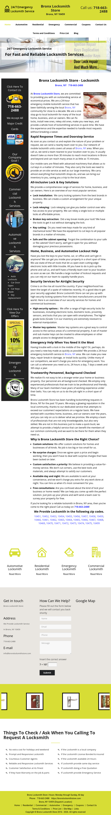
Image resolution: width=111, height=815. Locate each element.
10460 (37, 519)
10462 (53, 519)
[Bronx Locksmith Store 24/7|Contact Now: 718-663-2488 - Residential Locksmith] (42, 567)
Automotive (22, 24)
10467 (92, 519)
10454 (61, 516)
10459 (100, 516)
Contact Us (100, 24)
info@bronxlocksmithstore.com (17, 653)
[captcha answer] (52, 664)
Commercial (71, 24)
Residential (38, 24)
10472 (65, 523)
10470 (49, 523)
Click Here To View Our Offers (15, 312)
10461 (45, 519)
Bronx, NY (60, 85)
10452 (45, 516)
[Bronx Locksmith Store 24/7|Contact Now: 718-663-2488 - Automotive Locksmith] (15, 567)
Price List (64, 33)
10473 (73, 523)
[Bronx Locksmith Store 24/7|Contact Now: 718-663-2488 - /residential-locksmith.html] (42, 552)
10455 (68, 516)
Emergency (54, 24)
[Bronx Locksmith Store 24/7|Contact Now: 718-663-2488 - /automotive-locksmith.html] (15, 552)
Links (76, 809)
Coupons (86, 24)
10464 (68, 519)
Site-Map (68, 809)
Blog (76, 33)
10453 (53, 516)
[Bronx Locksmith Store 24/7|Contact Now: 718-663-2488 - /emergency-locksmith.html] (69, 552)
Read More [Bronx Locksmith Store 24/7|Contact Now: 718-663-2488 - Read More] (15, 574)
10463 (61, 519)
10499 (96, 523)
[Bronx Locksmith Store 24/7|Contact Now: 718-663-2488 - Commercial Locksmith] (96, 567)
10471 (57, 523)
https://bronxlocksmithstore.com (66, 798)
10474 (80, 523)
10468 (100, 519)
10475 (88, 523)
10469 (41, 523)
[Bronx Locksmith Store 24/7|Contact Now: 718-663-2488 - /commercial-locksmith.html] (96, 552)
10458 (92, 516)
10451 (37, 516)
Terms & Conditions (41, 809)
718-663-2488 (100, 9)
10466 (84, 519)
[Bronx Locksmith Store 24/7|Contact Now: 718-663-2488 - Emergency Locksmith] (69, 567)
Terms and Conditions (44, 33)
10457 (84, 516)
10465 (76, 519)
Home (8, 24)
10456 (76, 516)
